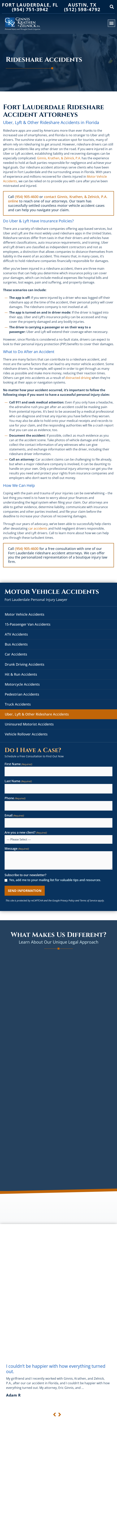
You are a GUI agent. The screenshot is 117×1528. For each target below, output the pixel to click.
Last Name (18, 781)
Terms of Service (88, 900)
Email (14, 815)
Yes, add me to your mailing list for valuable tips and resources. (55, 880)
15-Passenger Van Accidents (27, 624)
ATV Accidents (16, 634)
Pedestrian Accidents (22, 694)
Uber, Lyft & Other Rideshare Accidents (37, 714)
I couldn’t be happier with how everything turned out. (55, 1368)
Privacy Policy (67, 900)
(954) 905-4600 (26, 196)
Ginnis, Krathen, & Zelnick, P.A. (59, 158)
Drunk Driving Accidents (24, 664)
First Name (18, 764)
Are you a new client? (26, 833)
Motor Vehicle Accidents (24, 614)
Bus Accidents (16, 644)
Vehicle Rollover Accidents (26, 734)
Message (17, 849)
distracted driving (78, 378)
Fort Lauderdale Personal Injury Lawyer (36, 599)
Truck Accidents (18, 704)
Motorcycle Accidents (22, 684)
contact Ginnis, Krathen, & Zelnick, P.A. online (57, 198)
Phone (15, 798)
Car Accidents (16, 654)
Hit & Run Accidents (21, 674)
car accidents (37, 528)
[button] (111, 6)
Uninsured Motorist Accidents (29, 724)
